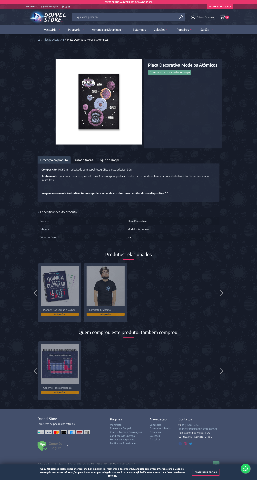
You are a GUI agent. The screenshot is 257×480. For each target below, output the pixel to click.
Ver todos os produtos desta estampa (169, 72)
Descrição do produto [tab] (54, 160)
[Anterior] (36, 293)
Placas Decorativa (54, 39)
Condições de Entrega (122, 435)
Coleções (161, 29)
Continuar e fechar (206, 472)
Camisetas (155, 424)
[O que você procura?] (128, 17)
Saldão (206, 29)
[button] (202, 17)
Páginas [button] (116, 419)
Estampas (139, 29)
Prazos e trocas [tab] (83, 160)
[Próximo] (221, 293)
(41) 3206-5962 (49, 6)
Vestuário (52, 29)
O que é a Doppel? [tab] (110, 160)
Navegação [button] (158, 419)
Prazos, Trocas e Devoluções (126, 432)
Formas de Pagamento (122, 439)
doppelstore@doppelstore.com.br (197, 428)
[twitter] (190, 444)
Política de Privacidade (123, 443)
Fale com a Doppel (120, 428)
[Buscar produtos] (181, 17)
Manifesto (32, 6)
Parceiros (185, 29)
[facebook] (180, 444)
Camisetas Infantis (160, 428)
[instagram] (186, 444)
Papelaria (76, 29)
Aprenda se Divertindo (108, 29)
